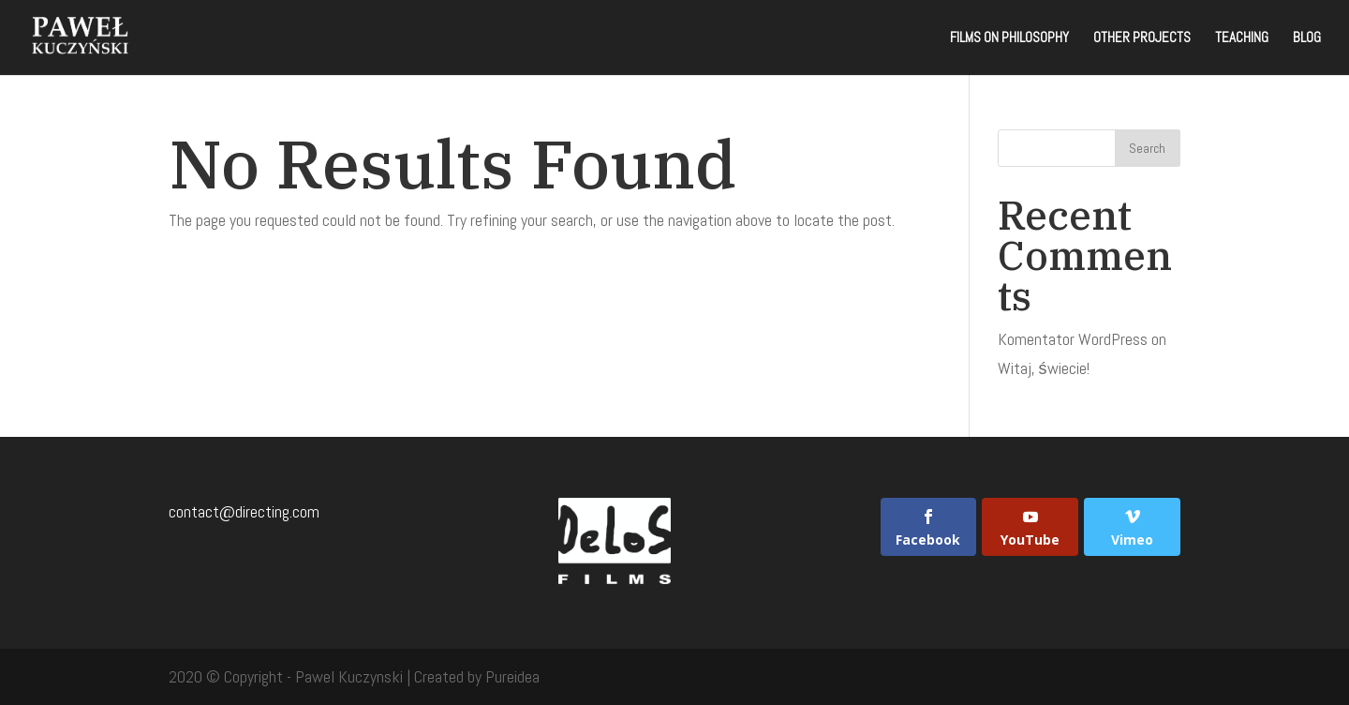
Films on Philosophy (1009, 38)
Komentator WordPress (1073, 339)
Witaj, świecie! (1044, 368)
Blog (1307, 38)
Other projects (1142, 38)
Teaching (1241, 38)
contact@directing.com (244, 511)
